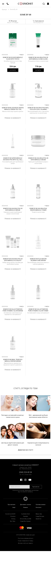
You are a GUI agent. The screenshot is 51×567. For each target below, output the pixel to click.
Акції (13, 507)
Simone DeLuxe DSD (25, 518)
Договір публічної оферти (25, 543)
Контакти (38, 507)
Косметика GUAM (10, 514)
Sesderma (38, 518)
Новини (25, 507)
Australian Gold (25, 514)
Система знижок (40, 504)
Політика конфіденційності (25, 538)
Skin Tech (12, 521)
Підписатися (35, 486)
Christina (12, 516)
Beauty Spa (39, 514)
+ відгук (21, 54)
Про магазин (11, 504)
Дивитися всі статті (25, 450)
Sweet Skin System (25, 521)
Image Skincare (40, 516)
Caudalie (25, 516)
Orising (13, 518)
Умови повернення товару (25, 540)
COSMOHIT (25, 3)
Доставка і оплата (25, 504)
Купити (13, 70)
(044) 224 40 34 (25, 472)
